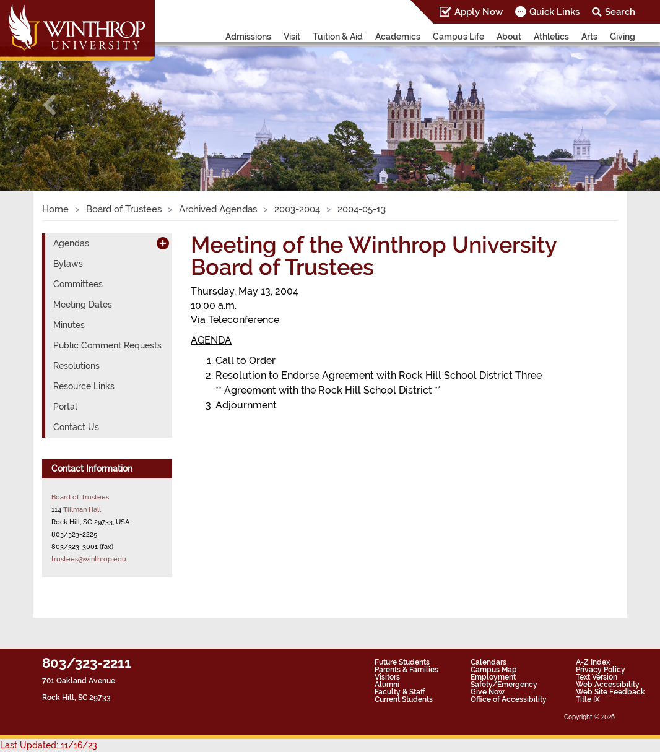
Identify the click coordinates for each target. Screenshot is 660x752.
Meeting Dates (82, 304)
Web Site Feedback (610, 692)
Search (620, 11)
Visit (292, 36)
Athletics (551, 36)
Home (55, 209)
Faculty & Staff (400, 692)
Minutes (69, 325)
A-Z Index (593, 662)
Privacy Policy (600, 669)
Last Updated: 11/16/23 (48, 745)
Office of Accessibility (509, 699)
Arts (589, 36)
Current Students (404, 699)
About (509, 36)
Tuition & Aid (338, 36)
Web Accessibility (608, 684)
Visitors (387, 677)
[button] (49, 105)
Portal (65, 407)
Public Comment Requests (107, 345)
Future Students (402, 662)
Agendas (71, 243)
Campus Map (494, 669)
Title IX (588, 699)
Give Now (488, 692)
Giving (622, 36)
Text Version (596, 677)
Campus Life (458, 36)
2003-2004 (297, 209)
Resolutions (76, 366)
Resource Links (84, 386)
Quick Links (554, 11)
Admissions (248, 36)
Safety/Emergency (504, 684)
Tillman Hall (82, 509)
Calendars (488, 662)
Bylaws (68, 264)
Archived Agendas (218, 209)
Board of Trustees (124, 209)
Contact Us (76, 427)
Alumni (387, 684)
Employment (493, 677)
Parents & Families (406, 669)
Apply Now (478, 11)
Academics (397, 36)
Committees (78, 284)
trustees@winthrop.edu (88, 559)
